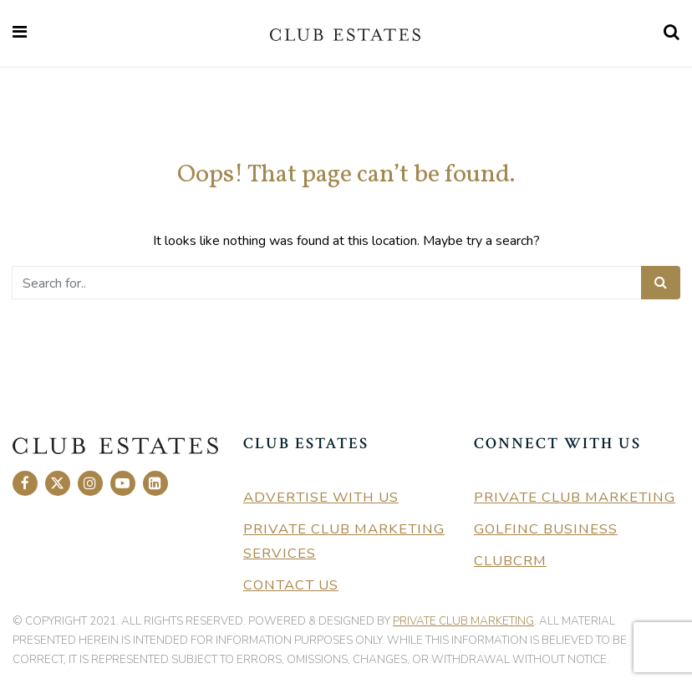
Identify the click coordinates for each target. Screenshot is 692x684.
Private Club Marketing (574, 497)
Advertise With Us (321, 497)
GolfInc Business (546, 529)
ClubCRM (510, 560)
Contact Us (290, 585)
